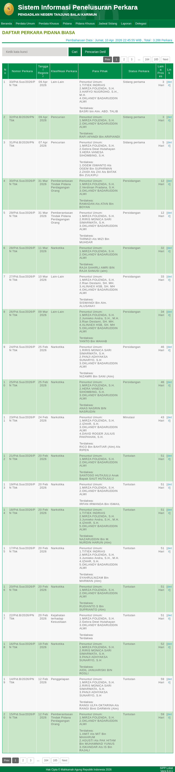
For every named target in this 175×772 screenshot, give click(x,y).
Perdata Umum (25, 23)
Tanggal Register (43, 71)
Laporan (126, 23)
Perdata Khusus (49, 23)
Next (165, 59)
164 (147, 59)
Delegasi (140, 23)
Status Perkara (139, 71)
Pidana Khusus (85, 23)
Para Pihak (100, 71)
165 (156, 59)
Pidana (67, 23)
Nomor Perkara (22, 71)
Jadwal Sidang (108, 23)
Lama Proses (161, 71)
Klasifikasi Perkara (64, 71)
